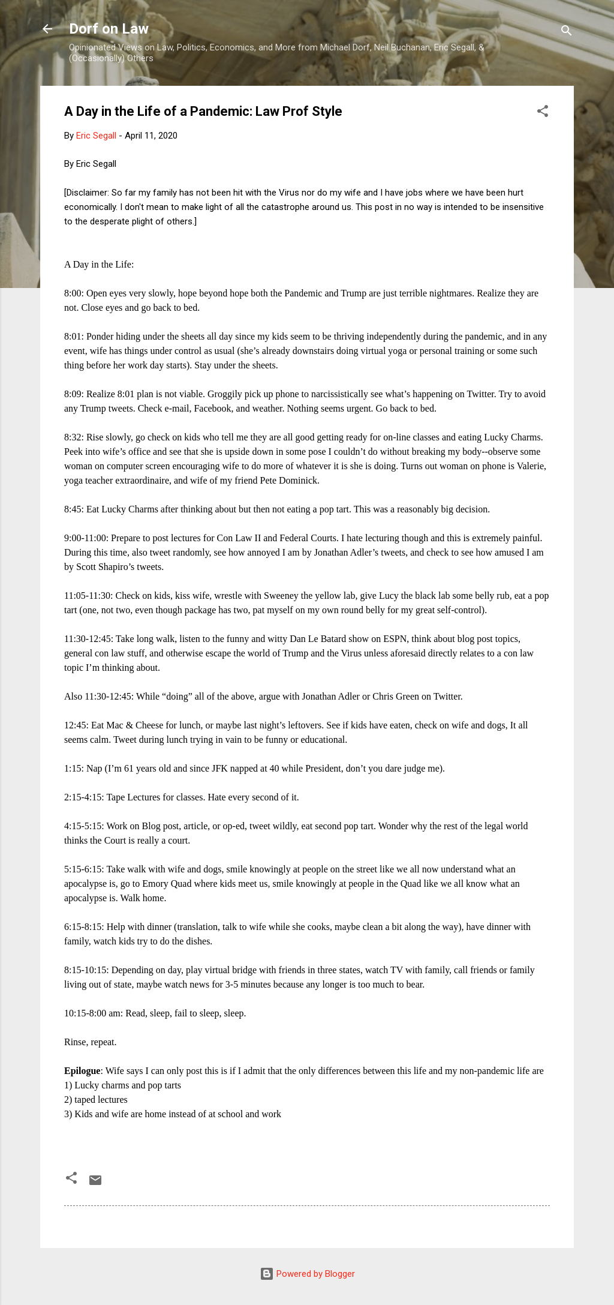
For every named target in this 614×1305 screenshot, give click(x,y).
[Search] (566, 32)
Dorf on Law (109, 28)
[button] (542, 113)
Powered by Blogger (307, 1273)
